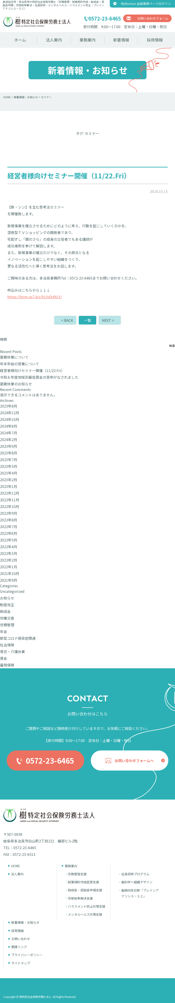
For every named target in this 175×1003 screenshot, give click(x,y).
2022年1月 (8, 566)
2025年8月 (8, 406)
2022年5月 (8, 540)
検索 (3, 339)
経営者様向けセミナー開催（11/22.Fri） (32, 370)
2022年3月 (8, 553)
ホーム (20, 40)
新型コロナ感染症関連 (18, 638)
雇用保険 (7, 665)
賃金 (3, 658)
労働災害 (7, 618)
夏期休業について (14, 357)
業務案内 (87, 40)
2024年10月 (9, 419)
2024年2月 (8, 439)
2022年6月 (8, 533)
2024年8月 (8, 426)
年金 (3, 631)
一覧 (87, 320)
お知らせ (7, 598)
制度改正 (7, 604)
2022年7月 (8, 526)
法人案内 (54, 40)
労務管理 (7, 624)
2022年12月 (9, 493)
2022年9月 (8, 513)
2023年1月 (8, 486)
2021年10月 (9, 573)
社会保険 (7, 645)
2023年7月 (8, 459)
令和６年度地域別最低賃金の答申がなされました (39, 377)
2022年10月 (9, 506)
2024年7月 (8, 432)
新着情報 (121, 40)
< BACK (67, 320)
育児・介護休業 (12, 651)
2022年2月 (8, 560)
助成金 (5, 611)
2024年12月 (9, 412)
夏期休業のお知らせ (16, 384)
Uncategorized (12, 591)
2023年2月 (8, 479)
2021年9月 (8, 580)
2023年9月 (8, 446)
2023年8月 (8, 453)
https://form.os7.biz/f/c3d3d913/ (34, 296)
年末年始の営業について (19, 363)
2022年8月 (8, 519)
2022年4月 (8, 546)
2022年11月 (9, 499)
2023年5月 (8, 466)
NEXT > (108, 320)
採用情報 (155, 40)
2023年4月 (8, 473)
